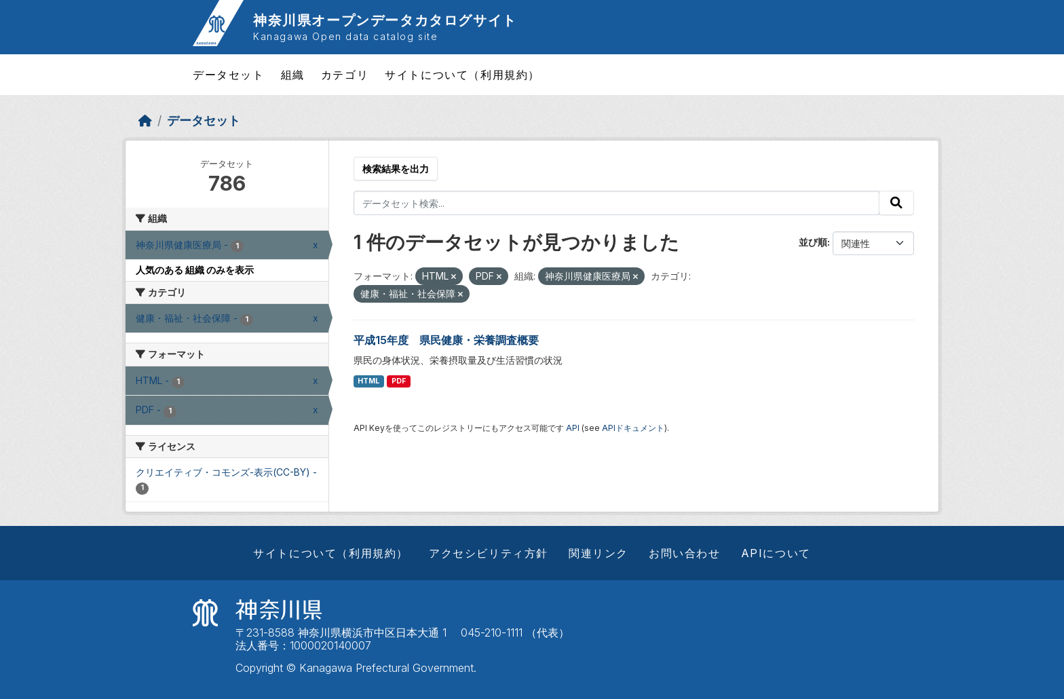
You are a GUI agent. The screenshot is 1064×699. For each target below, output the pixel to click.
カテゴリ (344, 74)
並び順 (813, 242)
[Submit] (896, 203)
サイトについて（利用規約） (462, 74)
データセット (229, 74)
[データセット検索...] (617, 203)
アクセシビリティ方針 (488, 553)
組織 (293, 74)
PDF (399, 381)
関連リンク (598, 553)
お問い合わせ (685, 553)
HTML (368, 381)
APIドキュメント (633, 428)
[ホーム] (145, 120)
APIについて (776, 553)
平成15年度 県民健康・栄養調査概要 (446, 340)
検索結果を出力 (395, 168)
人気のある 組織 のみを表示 (195, 270)
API (573, 428)
